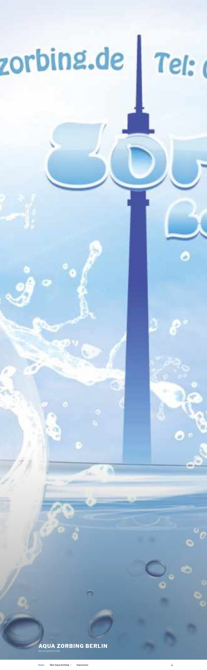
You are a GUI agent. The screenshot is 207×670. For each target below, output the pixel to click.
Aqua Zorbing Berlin (73, 646)
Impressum (82, 665)
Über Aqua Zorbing (61, 665)
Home (41, 665)
